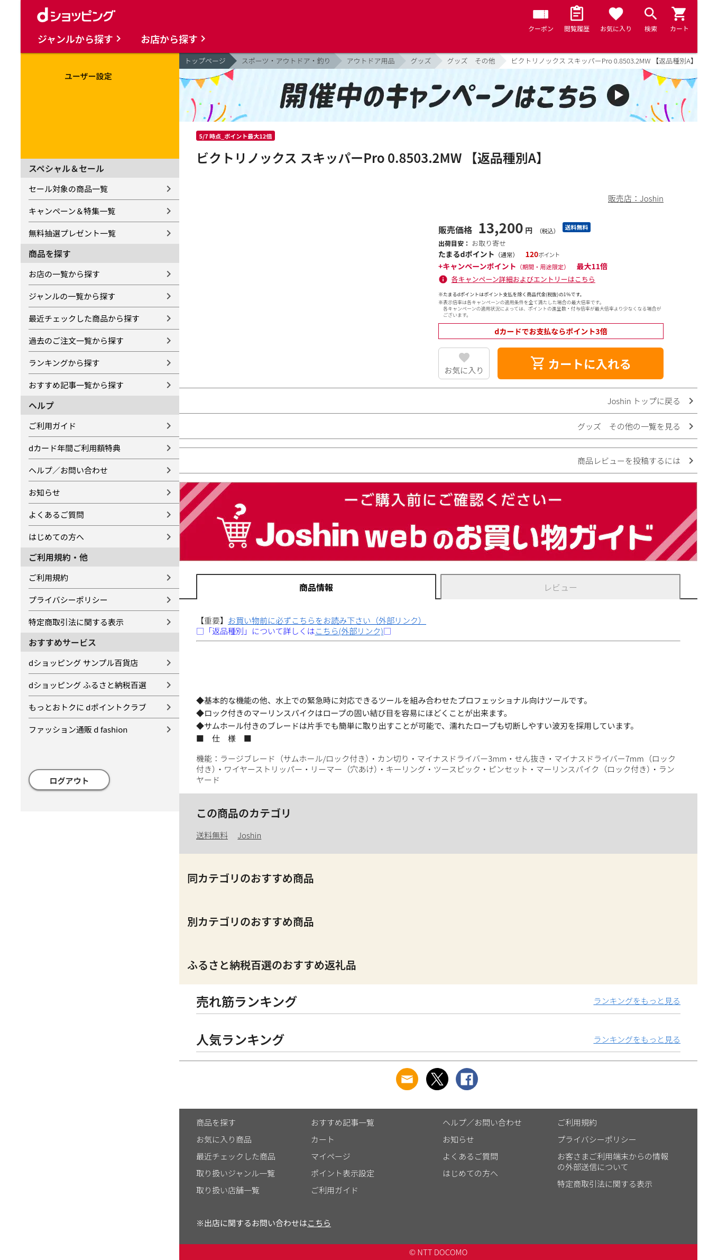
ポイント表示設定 (342, 1173)
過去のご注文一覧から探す (76, 340)
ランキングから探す (64, 362)
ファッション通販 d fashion (78, 729)
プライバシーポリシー (68, 599)
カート (323, 1139)
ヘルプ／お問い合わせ (68, 470)
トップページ (205, 61)
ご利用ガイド (52, 425)
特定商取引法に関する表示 (76, 621)
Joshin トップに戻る (643, 401)
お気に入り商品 (224, 1139)
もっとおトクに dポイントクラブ (87, 707)
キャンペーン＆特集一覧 (72, 210)
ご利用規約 (48, 577)
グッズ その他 (471, 61)
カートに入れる (580, 363)
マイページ (331, 1156)
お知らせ (44, 492)
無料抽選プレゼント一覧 (72, 233)
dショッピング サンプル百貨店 (83, 662)
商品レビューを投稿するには (628, 460)
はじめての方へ (56, 536)
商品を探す (216, 1122)
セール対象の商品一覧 (68, 188)
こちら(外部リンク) (349, 630)
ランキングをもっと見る (636, 1000)
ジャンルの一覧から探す (72, 296)
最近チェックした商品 (235, 1156)
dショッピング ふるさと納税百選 (87, 684)
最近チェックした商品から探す (84, 318)
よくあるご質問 (56, 514)
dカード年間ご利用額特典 (75, 447)
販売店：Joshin (636, 198)
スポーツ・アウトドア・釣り (286, 61)
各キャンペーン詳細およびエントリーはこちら (523, 279)
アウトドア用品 (371, 61)
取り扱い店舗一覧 (228, 1189)
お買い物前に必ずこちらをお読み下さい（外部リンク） (327, 620)
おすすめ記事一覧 (342, 1122)
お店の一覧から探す (64, 273)
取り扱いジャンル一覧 (235, 1173)
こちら (319, 1222)
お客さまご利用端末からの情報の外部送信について (612, 1161)
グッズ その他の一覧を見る (628, 426)
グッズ (421, 61)
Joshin (249, 835)
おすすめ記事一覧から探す (76, 384)
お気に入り (464, 370)
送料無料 (212, 835)
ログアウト (69, 780)
